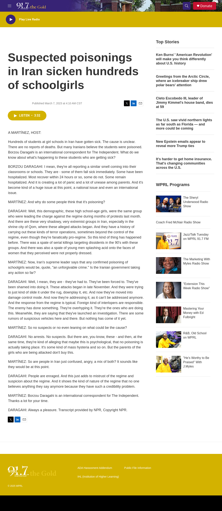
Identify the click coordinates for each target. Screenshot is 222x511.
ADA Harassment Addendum (94, 468)
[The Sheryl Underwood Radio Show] (168, 204)
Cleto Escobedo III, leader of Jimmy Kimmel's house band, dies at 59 (184, 102)
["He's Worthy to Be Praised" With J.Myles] (168, 364)
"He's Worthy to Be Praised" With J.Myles (196, 362)
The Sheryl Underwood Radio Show (195, 202)
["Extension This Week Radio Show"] (168, 290)
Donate (206, 6)
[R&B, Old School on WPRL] (168, 339)
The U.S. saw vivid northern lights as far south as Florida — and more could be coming (184, 124)
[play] (11, 19)
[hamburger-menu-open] (9, 6)
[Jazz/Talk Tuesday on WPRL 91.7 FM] (168, 240)
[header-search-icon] (187, 6)
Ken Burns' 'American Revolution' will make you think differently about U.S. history (184, 59)
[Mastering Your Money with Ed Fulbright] (168, 314)
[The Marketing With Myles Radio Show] (168, 265)
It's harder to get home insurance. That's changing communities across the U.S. (184, 163)
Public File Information (137, 468)
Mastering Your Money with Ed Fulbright (193, 313)
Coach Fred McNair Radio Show (178, 222)
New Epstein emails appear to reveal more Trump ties (180, 144)
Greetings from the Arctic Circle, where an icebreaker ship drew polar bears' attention (183, 81)
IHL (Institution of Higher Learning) (98, 476)
